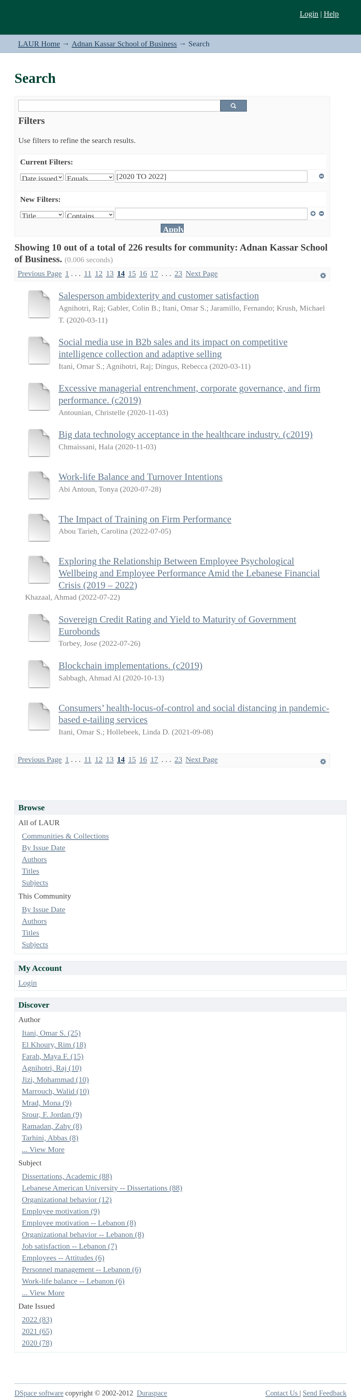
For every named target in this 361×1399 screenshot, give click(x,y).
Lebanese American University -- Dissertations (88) (102, 1187)
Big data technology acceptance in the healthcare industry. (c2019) (186, 434)
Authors (34, 859)
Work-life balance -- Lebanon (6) (73, 1281)
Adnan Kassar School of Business (124, 43)
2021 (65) (37, 1331)
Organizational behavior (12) (67, 1199)
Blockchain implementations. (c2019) (130, 665)
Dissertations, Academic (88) (67, 1176)
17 (154, 273)
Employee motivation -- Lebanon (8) (79, 1222)
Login (309, 13)
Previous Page (40, 273)
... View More (43, 1149)
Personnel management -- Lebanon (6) (81, 1269)
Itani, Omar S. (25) (51, 1032)
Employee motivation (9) (61, 1211)
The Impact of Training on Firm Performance (145, 519)
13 (110, 273)
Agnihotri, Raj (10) (51, 1067)
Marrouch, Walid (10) (56, 1091)
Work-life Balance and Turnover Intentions (141, 477)
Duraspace (152, 1393)
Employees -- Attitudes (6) (63, 1257)
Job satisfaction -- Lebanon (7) (69, 1246)
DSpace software (38, 1393)
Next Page (201, 273)
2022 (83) (37, 1319)
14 (121, 273)
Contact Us (282, 1393)
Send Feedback (325, 1393)
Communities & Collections (65, 835)
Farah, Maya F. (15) (53, 1056)
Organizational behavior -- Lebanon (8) (83, 1234)
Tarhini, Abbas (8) (50, 1137)
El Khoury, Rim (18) (54, 1044)
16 (143, 273)
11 (87, 273)
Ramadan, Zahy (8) (52, 1126)
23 (178, 273)
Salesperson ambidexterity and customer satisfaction (159, 295)
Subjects (35, 882)
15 (132, 273)
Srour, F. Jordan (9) (52, 1114)
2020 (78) (37, 1342)
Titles (30, 870)
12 (99, 273)
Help (331, 13)
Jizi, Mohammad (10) (55, 1079)
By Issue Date (43, 847)
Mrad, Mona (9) (47, 1102)
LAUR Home (39, 43)
